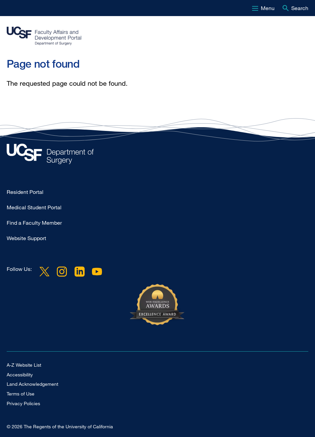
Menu (268, 8)
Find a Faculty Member (34, 222)
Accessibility (20, 374)
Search (299, 8)
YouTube (97, 271)
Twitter (44, 271)
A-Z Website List (24, 365)
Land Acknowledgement (32, 384)
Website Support (26, 238)
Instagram (62, 271)
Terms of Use (20, 393)
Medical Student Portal (34, 207)
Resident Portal (25, 192)
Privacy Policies (23, 403)
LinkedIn (79, 271)
